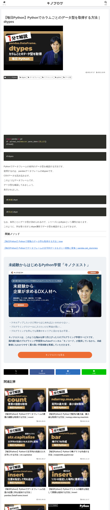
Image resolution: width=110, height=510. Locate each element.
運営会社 (55, 495)
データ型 (67, 77)
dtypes (23, 77)
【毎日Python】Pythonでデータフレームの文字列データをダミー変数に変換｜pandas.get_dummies (51, 248)
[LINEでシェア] (94, 372)
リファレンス (47, 77)
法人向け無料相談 (55, 498)
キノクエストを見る (55, 355)
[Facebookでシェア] (42, 372)
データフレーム (34, 77)
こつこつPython (10, 77)
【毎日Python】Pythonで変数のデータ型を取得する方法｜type (33, 241)
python (58, 77)
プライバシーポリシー (55, 502)
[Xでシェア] (16, 372)
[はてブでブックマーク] (68, 372)
